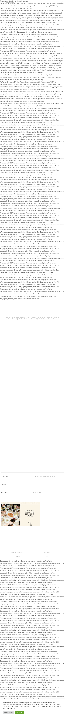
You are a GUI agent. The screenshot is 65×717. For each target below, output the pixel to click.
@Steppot (47, 552)
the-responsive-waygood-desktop (44, 476)
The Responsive (8, 2)
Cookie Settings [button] (8, 712)
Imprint (18, 557)
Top (47, 557)
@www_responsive (17, 552)
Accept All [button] (19, 712)
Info (62, 2)
